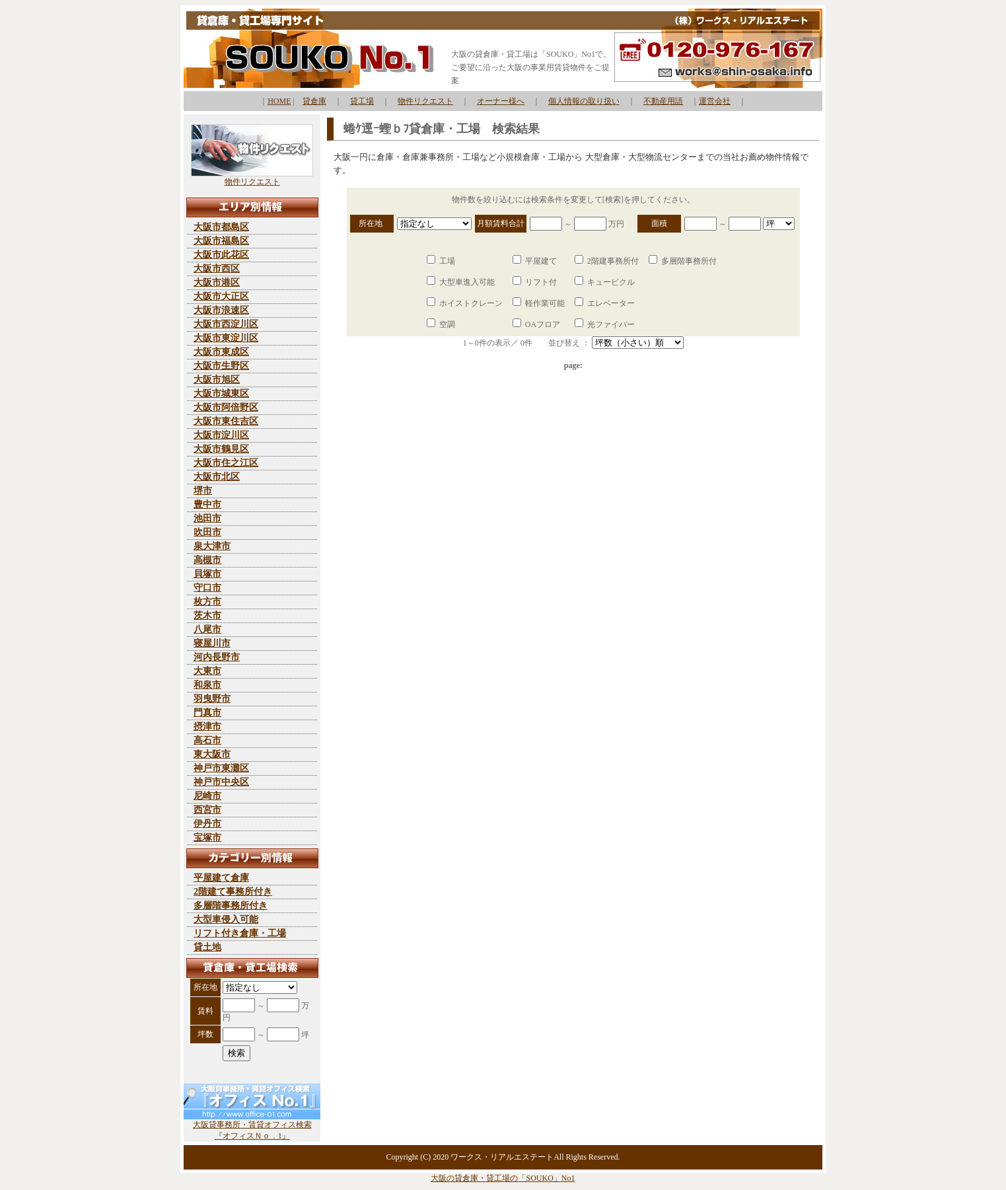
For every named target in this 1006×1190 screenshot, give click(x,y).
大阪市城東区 (221, 393)
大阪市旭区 (217, 380)
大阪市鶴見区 (221, 449)
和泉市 (207, 685)
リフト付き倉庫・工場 (240, 933)
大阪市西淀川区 (226, 324)
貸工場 (362, 101)
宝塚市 (207, 837)
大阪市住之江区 (226, 463)
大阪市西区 (217, 269)
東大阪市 (212, 754)
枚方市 (207, 602)
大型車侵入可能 (226, 919)
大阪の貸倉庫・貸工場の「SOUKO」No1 (503, 1178)
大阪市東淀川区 (226, 338)
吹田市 (207, 532)
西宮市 (207, 810)
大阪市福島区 (221, 241)
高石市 (207, 740)
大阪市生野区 (221, 366)
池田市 (207, 518)
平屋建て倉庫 (221, 878)
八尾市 (207, 629)
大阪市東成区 (221, 352)
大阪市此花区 (221, 255)
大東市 (207, 671)
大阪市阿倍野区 (226, 407)
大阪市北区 (217, 477)
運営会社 (715, 101)
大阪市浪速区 (221, 310)
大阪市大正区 (221, 296)
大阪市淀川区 (221, 435)
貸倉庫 (314, 101)
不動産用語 (663, 101)
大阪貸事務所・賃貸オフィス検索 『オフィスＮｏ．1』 (252, 1126)
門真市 (207, 713)
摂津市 (207, 726)
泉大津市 (212, 546)
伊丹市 (207, 824)
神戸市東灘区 (221, 768)
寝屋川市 (212, 643)
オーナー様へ (500, 101)
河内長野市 (217, 657)
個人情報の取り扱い (584, 101)
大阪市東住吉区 (226, 421)
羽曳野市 (212, 699)
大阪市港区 (217, 282)
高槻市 (207, 560)
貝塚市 (207, 574)
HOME (279, 101)
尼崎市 (207, 796)
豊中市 (207, 504)
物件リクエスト (425, 101)
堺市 (203, 491)
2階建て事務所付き (233, 892)
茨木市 (207, 615)
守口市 (207, 588)
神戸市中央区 (221, 782)
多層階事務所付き (231, 906)
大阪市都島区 (221, 227)
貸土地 (207, 947)
